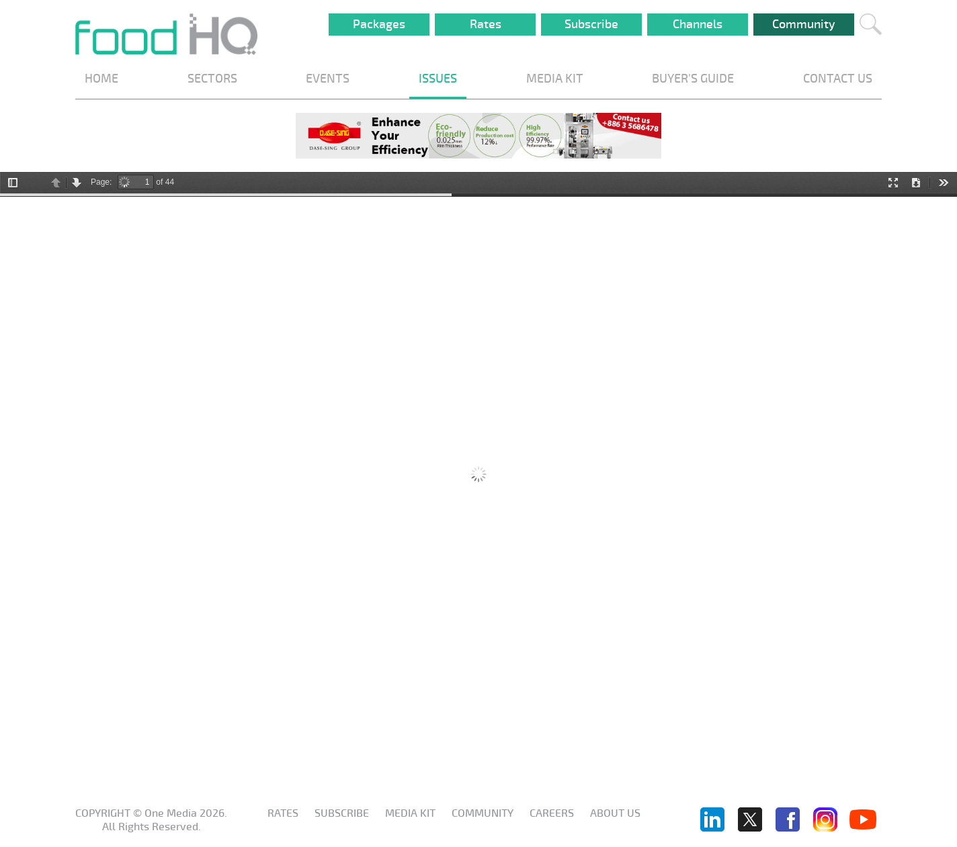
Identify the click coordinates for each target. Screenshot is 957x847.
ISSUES (438, 78)
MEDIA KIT (554, 78)
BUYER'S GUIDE (693, 78)
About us (615, 813)
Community (803, 24)
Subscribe (591, 24)
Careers (552, 813)
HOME (101, 78)
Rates (485, 24)
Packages (379, 24)
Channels (697, 24)
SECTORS (212, 78)
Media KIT (410, 813)
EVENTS (327, 78)
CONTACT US (837, 78)
